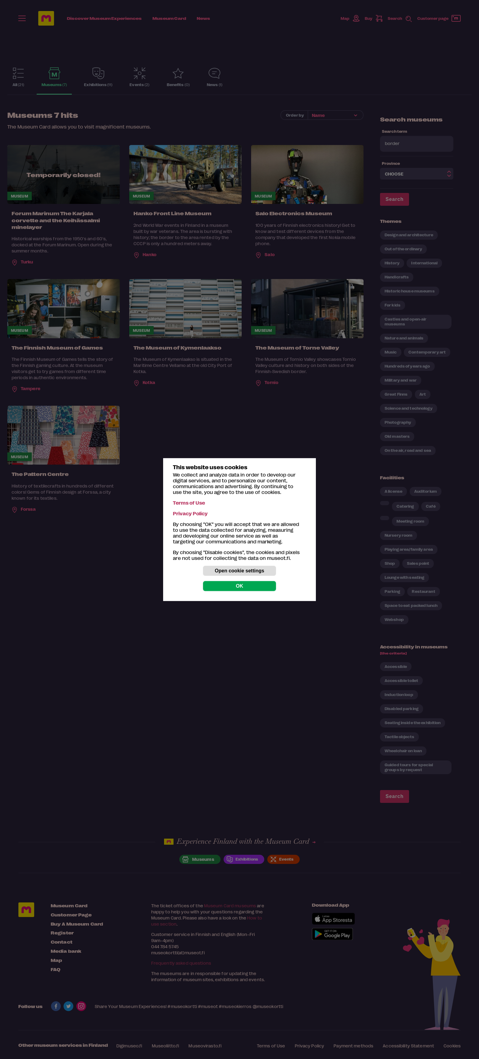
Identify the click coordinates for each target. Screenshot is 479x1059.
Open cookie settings (239, 570)
